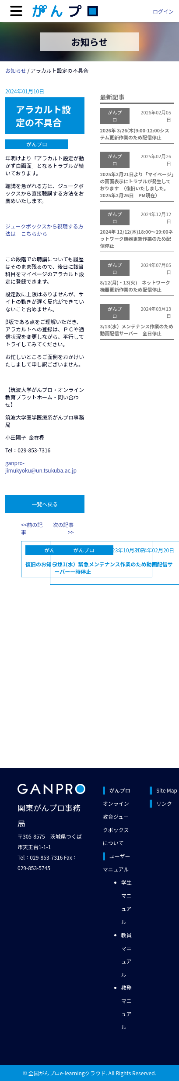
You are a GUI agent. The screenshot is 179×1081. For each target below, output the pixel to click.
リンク (164, 803)
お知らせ (15, 70)
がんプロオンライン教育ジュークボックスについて (116, 816)
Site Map (166, 790)
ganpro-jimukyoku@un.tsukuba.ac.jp (41, 466)
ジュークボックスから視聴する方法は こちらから (44, 229)
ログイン (163, 11)
